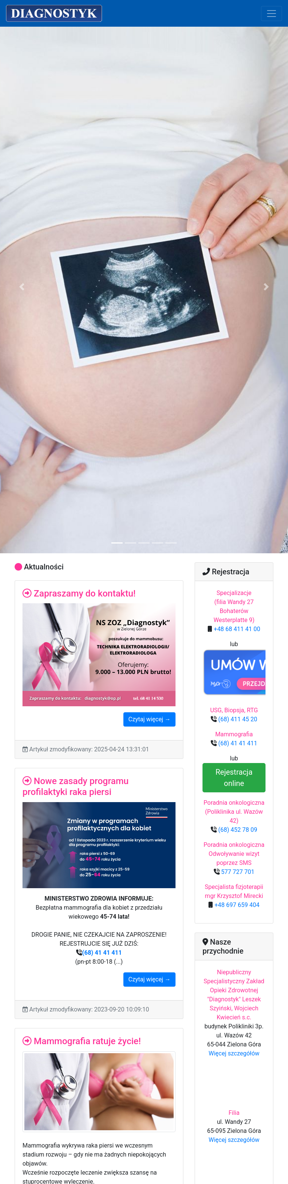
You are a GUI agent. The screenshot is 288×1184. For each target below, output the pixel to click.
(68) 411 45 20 (237, 719)
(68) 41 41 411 (102, 952)
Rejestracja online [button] (234, 778)
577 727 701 (237, 871)
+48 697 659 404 (236, 904)
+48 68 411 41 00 (236, 629)
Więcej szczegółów (234, 1053)
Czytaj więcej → (149, 719)
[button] (21, 286)
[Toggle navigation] (271, 13)
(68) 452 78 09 (237, 829)
